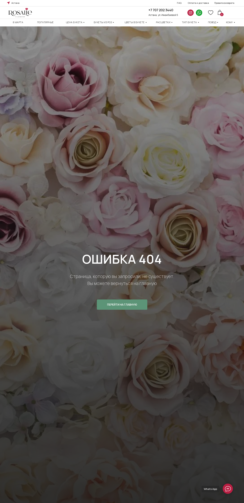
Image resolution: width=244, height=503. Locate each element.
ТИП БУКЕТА (189, 22)
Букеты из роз (103, 22)
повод (212, 22)
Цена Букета (74, 22)
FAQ (179, 2)
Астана (15, 2)
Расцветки (163, 22)
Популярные (45, 22)
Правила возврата (224, 2)
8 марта (18, 22)
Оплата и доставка (198, 2)
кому (229, 22)
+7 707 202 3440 (161, 10)
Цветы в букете (135, 22)
